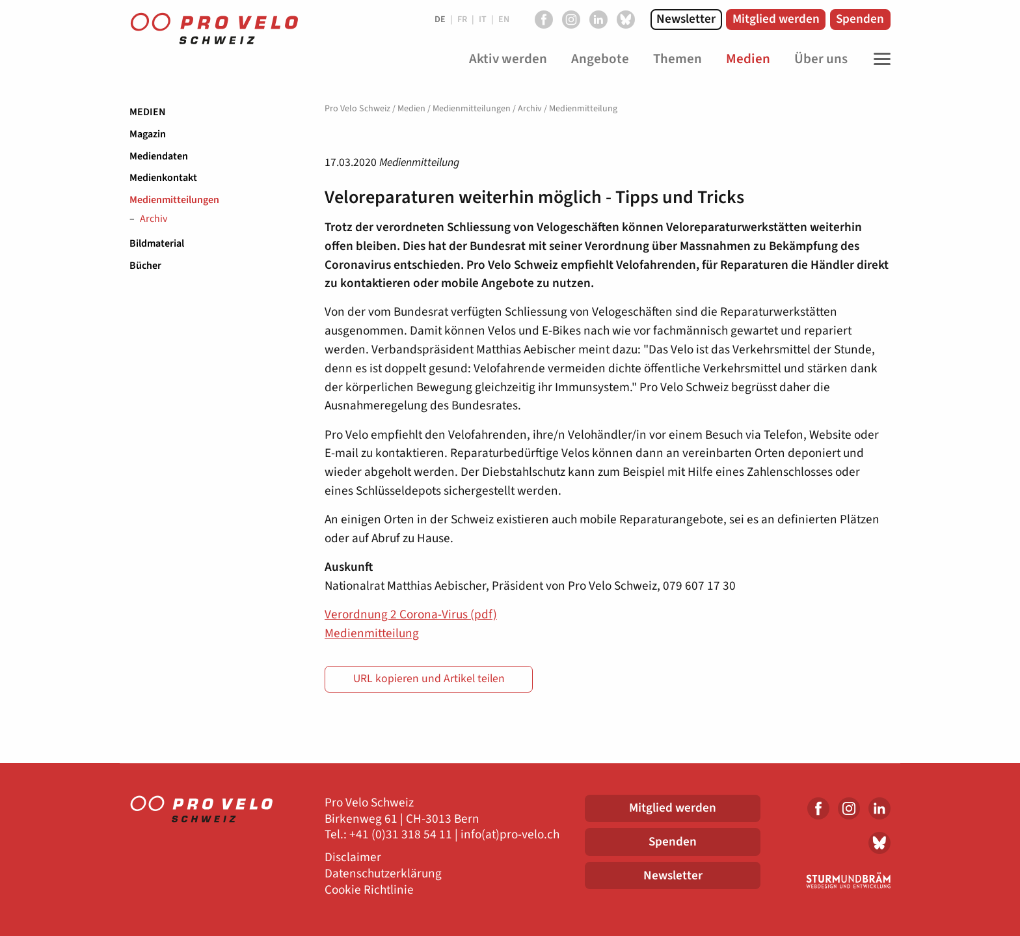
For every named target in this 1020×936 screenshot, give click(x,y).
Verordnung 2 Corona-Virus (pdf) (411, 614)
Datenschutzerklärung (383, 874)
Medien (147, 112)
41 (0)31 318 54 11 (404, 835)
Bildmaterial (156, 243)
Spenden (860, 19)
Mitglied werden (776, 19)
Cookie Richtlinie (369, 890)
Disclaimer (353, 857)
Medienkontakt (163, 178)
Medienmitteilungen (174, 200)
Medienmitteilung (372, 633)
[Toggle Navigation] (879, 59)
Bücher (145, 265)
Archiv (153, 219)
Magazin (147, 134)
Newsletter (686, 19)
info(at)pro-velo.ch (510, 835)
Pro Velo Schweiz (357, 108)
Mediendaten (158, 156)
